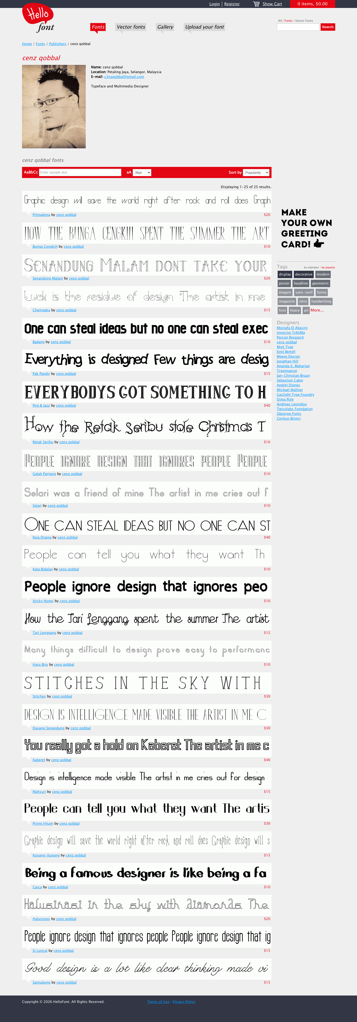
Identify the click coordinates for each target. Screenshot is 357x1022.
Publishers (57, 44)
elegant (285, 292)
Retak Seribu (43, 442)
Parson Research (290, 337)
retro (303, 301)
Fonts (98, 27)
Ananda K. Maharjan (293, 366)
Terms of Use (158, 1002)
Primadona (41, 214)
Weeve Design (288, 356)
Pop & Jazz (41, 405)
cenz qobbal (66, 214)
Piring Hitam (43, 823)
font (282, 310)
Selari (37, 505)
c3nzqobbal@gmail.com (124, 76)
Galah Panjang (44, 474)
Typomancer (287, 371)
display (285, 274)
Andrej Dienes (288, 385)
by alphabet (311, 267)
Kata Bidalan (43, 569)
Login (214, 4)
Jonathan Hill (287, 361)
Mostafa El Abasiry (292, 328)
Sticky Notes (43, 601)
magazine (287, 301)
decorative (303, 274)
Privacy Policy (184, 1002)
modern (323, 274)
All (280, 21)
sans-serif (304, 292)
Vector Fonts (304, 21)
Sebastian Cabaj (290, 380)
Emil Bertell (286, 351)
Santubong (41, 982)
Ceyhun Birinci (289, 418)
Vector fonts (131, 27)
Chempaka (41, 310)
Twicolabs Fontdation (295, 409)
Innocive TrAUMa (291, 332)
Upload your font (204, 27)
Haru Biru (40, 664)
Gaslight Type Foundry (295, 394)
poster (284, 283)
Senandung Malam (48, 278)
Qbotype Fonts (289, 413)
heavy (295, 310)
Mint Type (285, 347)
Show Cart (272, 4)
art (306, 310)
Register (232, 4)
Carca (37, 887)
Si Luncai (40, 950)
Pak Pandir (41, 373)
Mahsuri (39, 791)
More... (317, 310)
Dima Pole (285, 399)
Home (27, 44)
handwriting (321, 301)
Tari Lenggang (44, 633)
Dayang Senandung (48, 728)
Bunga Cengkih (45, 246)
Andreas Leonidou (292, 404)
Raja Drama (42, 537)
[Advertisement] (306, 121)
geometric (320, 283)
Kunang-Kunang (46, 855)
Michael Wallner (290, 390)
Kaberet (39, 760)
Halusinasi (41, 919)
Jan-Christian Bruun (293, 375)
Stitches (39, 696)
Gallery (165, 27)
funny (321, 292)
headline (301, 283)
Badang (39, 342)
